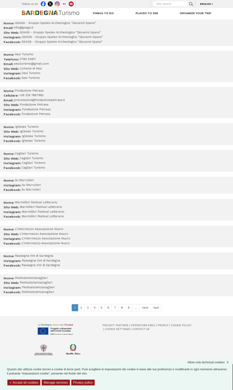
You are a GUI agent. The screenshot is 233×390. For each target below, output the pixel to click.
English (205, 4)
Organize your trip (195, 13)
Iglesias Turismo (32, 131)
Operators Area (143, 325)
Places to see (147, 13)
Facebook (43, 3)
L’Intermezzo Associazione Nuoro (44, 234)
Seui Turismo (31, 73)
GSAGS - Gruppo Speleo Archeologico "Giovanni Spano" (60, 32)
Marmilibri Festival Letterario (41, 207)
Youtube (71, 3)
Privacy (163, 325)
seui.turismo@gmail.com (31, 63)
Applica (191, 4)
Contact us (141, 329)
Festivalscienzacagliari (36, 282)
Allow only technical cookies (210, 362)
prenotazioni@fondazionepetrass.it (39, 100)
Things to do (103, 13)
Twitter (50, 3)
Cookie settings (117, 329)
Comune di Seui (31, 68)
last (156, 307)
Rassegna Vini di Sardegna (41, 260)
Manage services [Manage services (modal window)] (56, 382)
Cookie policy (181, 325)
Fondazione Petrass (34, 104)
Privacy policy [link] (83, 382)
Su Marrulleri (31, 185)
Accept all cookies (23, 382)
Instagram (57, 3)
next (145, 307)
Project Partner (115, 325)
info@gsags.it (23, 27)
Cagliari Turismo (31, 158)
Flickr (64, 3)
